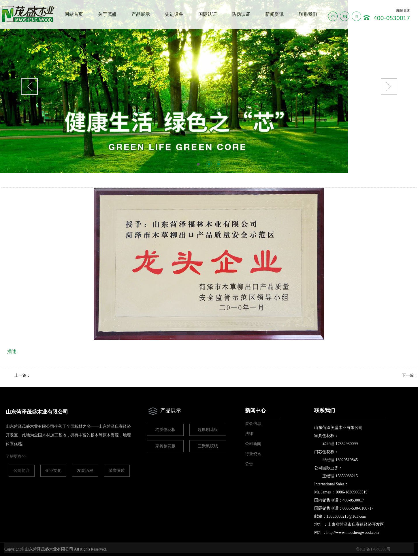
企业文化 (53, 470)
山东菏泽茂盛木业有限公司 (37, 412)
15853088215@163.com (346, 516)
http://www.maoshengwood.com (352, 532)
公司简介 (22, 470)
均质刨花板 (165, 429)
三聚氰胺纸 (208, 446)
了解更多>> (16, 456)
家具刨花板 (165, 446)
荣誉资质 (117, 470)
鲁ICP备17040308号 (373, 549)
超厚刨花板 (208, 429)
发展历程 (85, 470)
